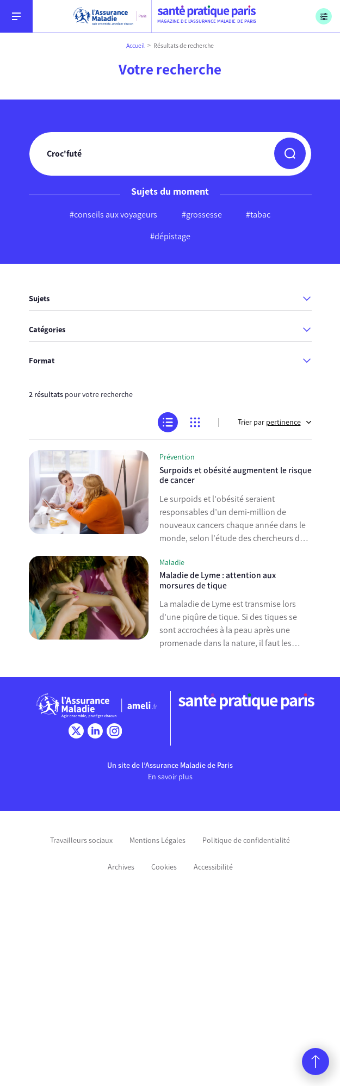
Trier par (275, 422)
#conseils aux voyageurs (113, 214)
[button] (290, 153)
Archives (121, 867)
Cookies (164, 867)
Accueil (135, 45)
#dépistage (170, 236)
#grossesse (202, 214)
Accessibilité (213, 867)
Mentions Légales (157, 840)
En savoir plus (170, 776)
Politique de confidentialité (246, 840)
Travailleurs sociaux (81, 840)
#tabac (258, 214)
